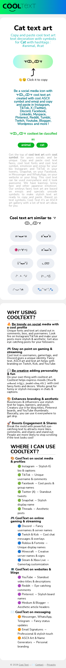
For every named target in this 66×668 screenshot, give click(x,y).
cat (42, 145)
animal (26, 145)
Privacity (51, 665)
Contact (39, 665)
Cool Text (24, 665)
